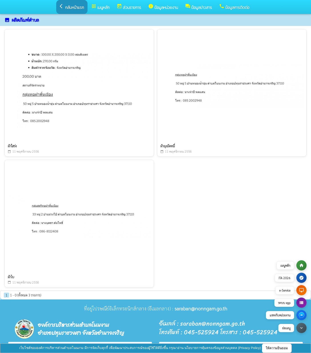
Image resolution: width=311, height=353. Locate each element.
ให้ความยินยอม (277, 348)
